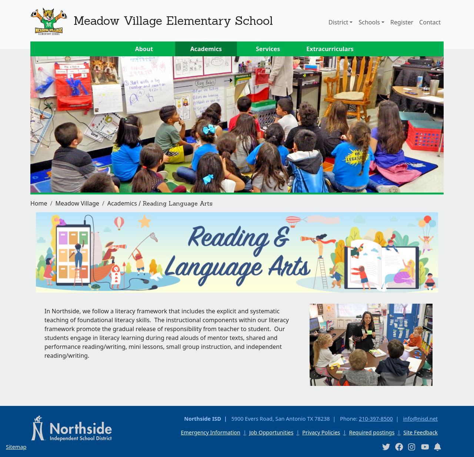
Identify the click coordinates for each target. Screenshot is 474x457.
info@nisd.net (420, 418)
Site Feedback (420, 432)
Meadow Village (77, 203)
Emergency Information (210, 432)
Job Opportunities (271, 432)
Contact (430, 22)
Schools (369, 22)
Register (401, 22)
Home (38, 203)
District (338, 22)
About (144, 49)
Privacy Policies (321, 432)
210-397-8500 (376, 418)
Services (268, 49)
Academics (206, 49)
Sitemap (16, 446)
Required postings (371, 432)
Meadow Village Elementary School (173, 20)
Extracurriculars (330, 49)
